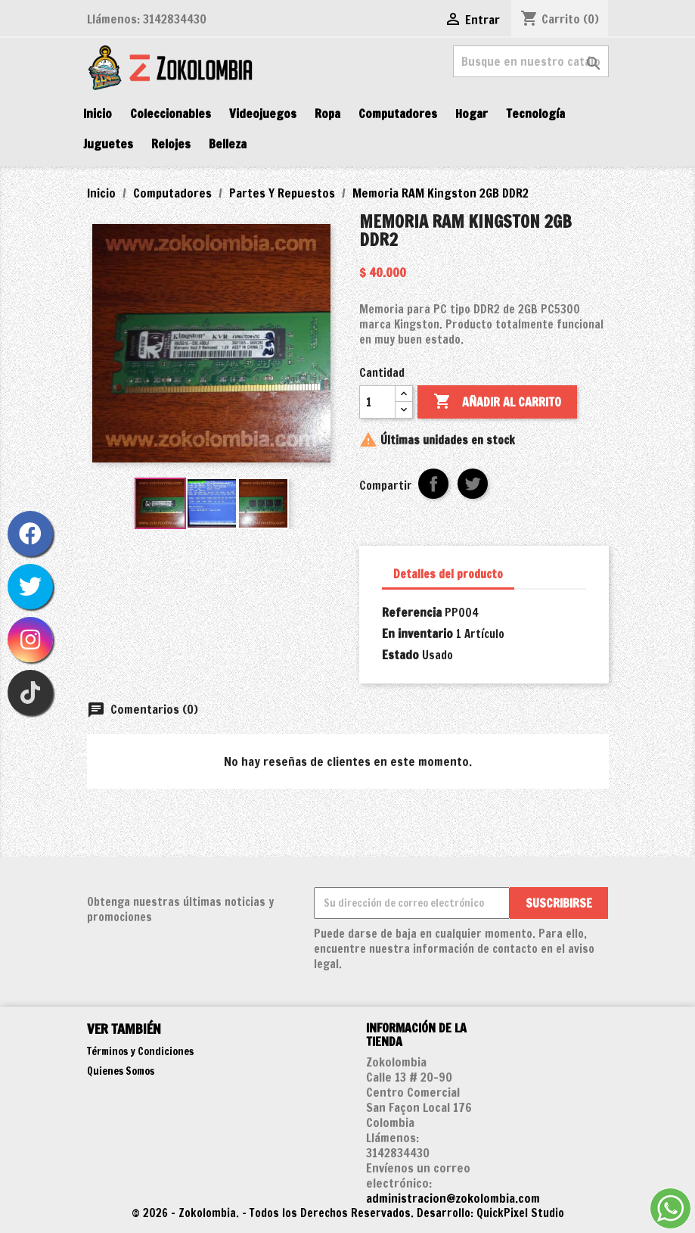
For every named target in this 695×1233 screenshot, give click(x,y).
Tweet (473, 484)
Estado (400, 654)
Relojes (171, 143)
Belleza (228, 143)
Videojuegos (262, 113)
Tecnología (535, 113)
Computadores (397, 113)
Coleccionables (170, 113)
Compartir (433, 484)
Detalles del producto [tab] (448, 574)
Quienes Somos (120, 1071)
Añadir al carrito (497, 402)
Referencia (412, 612)
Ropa (327, 113)
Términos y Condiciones (140, 1051)
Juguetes (108, 143)
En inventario (417, 633)
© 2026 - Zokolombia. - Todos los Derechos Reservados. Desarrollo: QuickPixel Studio (348, 1213)
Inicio (97, 113)
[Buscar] (531, 61)
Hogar (471, 113)
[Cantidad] (377, 402)
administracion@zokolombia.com (453, 1198)
